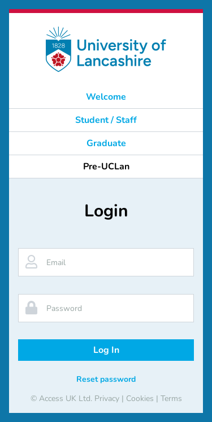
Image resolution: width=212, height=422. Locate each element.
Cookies (140, 398)
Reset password (106, 379)
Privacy (106, 398)
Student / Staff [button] (106, 120)
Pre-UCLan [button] (106, 166)
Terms (171, 398)
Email (56, 262)
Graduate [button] (106, 143)
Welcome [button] (106, 97)
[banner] (106, 49)
